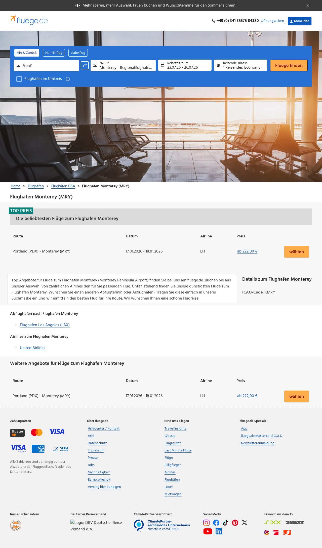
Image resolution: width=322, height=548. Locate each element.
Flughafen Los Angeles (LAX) (45, 325)
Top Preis (21, 210)
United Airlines (32, 348)
